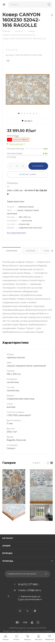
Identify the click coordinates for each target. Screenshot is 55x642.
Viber (27, 611)
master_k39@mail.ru (29, 590)
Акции (6, 545)
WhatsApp (35, 611)
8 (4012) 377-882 (28, 584)
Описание (11, 251)
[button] (18, 113)
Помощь (7, 561)
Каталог (7, 538)
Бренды (7, 553)
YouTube (20, 611)
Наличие (30, 251)
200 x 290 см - (27, 192)
